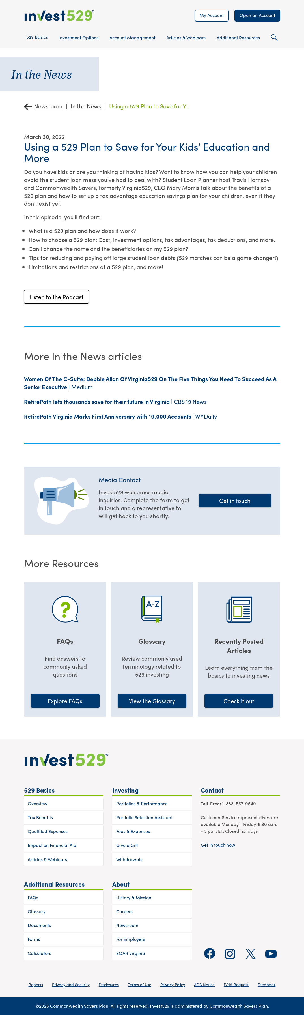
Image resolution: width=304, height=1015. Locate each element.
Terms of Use (139, 984)
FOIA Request (236, 984)
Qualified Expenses (48, 831)
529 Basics (37, 37)
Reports (36, 984)
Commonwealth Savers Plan (239, 1006)
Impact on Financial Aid (52, 845)
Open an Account (257, 15)
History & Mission (133, 897)
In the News (86, 106)
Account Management (132, 37)
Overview (38, 803)
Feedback (266, 984)
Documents (39, 925)
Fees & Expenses (133, 831)
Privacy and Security (71, 984)
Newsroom (48, 106)
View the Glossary (152, 701)
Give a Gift (127, 845)
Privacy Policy (172, 984)
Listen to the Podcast (56, 297)
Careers (124, 911)
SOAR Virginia (130, 953)
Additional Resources (238, 37)
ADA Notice (204, 984)
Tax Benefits (40, 817)
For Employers (130, 939)
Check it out (238, 701)
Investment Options (78, 37)
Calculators (39, 953)
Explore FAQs (65, 701)
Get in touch (235, 500)
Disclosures (109, 984)
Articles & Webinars (186, 37)
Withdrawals (129, 859)
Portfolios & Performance (142, 803)
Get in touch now (218, 845)
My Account (212, 15)
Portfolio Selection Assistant (144, 817)
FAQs (33, 897)
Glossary (37, 911)
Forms (34, 939)
